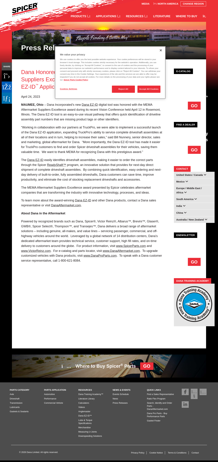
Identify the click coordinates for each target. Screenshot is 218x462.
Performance (50, 400)
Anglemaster (84, 413)
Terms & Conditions (177, 454)
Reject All (123, 89)
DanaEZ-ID (90, 104)
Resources (137, 16)
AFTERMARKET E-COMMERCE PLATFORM (194, 84)
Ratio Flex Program (156, 400)
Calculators (83, 404)
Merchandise (84, 429)
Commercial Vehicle (53, 404)
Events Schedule (121, 395)
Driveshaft (14, 400)
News (115, 400)
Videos (81, 408)
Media (145, 3)
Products (80, 16)
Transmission (16, 404)
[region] (110, 72)
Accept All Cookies (149, 89)
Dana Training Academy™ (90, 395)
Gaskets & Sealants (19, 413)
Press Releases (120, 404)
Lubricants (15, 408)
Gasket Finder (153, 422)
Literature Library (86, 400)
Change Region (193, 3)
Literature (161, 16)
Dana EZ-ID (83, 200)
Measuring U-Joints (87, 433)
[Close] (161, 50)
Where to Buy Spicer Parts (107, 366)
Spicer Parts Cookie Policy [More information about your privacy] (76, 80)
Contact (195, 454)
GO (194, 105)
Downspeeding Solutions (90, 437)
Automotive (49, 395)
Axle (12, 395)
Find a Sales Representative (160, 395)
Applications (108, 16)
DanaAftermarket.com (194, 96)
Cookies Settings (68, 89)
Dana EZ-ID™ (85, 417)
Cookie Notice (156, 454)
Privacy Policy (137, 454)
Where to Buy (186, 16)
